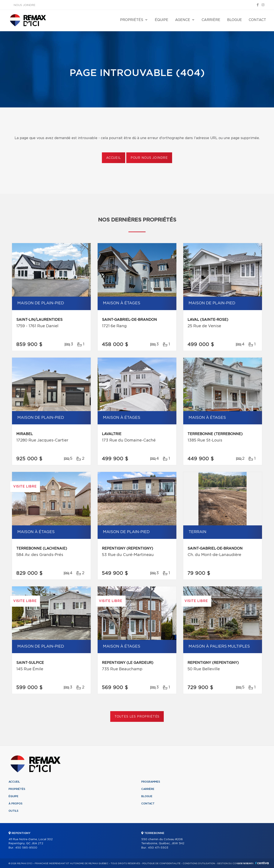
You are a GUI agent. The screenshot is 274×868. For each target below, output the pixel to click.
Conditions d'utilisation (199, 863)
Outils (13, 811)
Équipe (161, 20)
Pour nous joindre (149, 157)
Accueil (113, 157)
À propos (15, 803)
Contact (257, 20)
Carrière (211, 20)
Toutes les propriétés (137, 716)
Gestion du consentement (234, 863)
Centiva (262, 863)
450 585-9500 (26, 847)
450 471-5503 (158, 847)
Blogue (234, 20)
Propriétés (131, 20)
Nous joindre (24, 5)
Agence (182, 20)
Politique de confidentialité (161, 863)
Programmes (150, 781)
